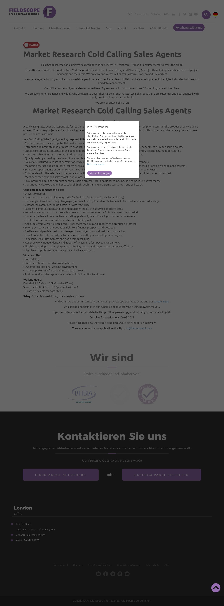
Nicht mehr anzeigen (100, 173)
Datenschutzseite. (95, 163)
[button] (216, 588)
